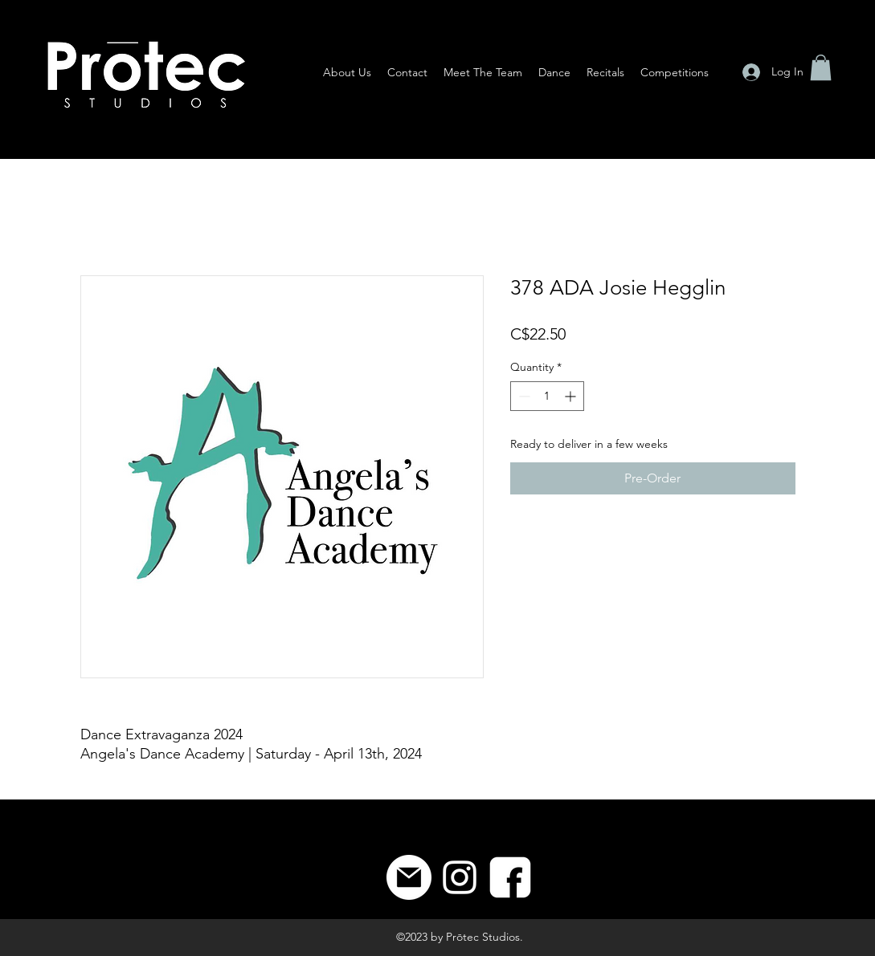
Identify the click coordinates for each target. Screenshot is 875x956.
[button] (821, 67)
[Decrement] (523, 396)
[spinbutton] (547, 396)
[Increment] (572, 396)
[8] (510, 877)
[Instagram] (459, 877)
